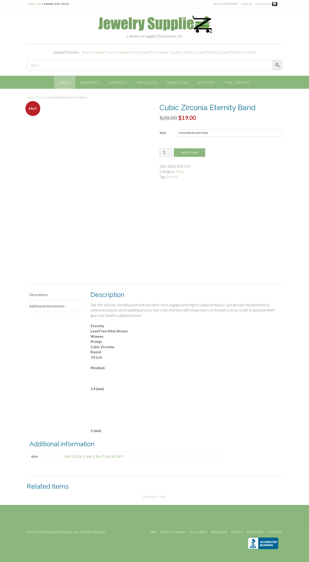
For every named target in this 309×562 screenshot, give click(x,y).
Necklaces (177, 83)
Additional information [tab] (47, 306)
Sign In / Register (225, 4)
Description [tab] (38, 295)
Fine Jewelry (237, 83)
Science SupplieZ (195, 52)
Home (31, 97)
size (163, 132)
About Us (237, 532)
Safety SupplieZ (220, 52)
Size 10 (69, 456)
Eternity (172, 177)
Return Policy (255, 532)
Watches (206, 83)
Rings (64, 83)
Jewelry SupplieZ (119, 52)
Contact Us (275, 532)
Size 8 (109, 456)
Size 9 (119, 456)
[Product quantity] (166, 152)
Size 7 (100, 456)
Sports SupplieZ (245, 52)
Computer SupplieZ (167, 52)
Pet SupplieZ (142, 52)
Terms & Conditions (173, 532)
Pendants (89, 83)
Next (162, 496)
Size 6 (90, 456)
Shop (153, 532)
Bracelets (147, 83)
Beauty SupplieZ (93, 52)
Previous (149, 496)
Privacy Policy (198, 532)
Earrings (118, 83)
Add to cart (189, 152)
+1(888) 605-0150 (55, 4)
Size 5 (80, 456)
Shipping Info (219, 532)
